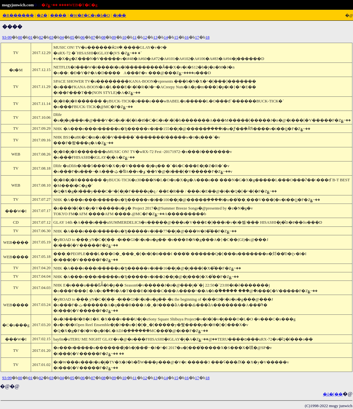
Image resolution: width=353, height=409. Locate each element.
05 (72, 37)
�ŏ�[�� (333, 394)
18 (207, 37)
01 (31, 37)
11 (135, 37)
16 (187, 37)
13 (155, 37)
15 (176, 37)
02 (41, 37)
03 (51, 37)
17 (197, 37)
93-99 (7, 37)
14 (166, 37)
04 (62, 37)
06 (83, 37)
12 (145, 37)
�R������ (18, 15)
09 (114, 37)
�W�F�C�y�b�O (90, 15)
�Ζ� (42, 15)
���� (58, 15)
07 (93, 37)
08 (103, 37)
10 (124, 37)
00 (20, 37)
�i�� (119, 15)
